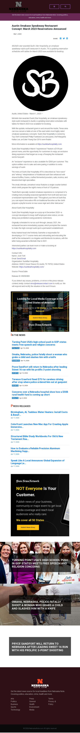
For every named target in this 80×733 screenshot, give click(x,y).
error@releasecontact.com (41, 283)
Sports (13, 707)
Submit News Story (40, 318)
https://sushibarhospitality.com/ (31, 267)
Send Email (21, 258)
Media (31, 710)
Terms (50, 698)
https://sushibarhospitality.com (49, 144)
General (32, 701)
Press (31, 698)
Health (31, 704)
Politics (14, 701)
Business (14, 704)
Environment (34, 707)
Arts (12, 698)
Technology (15, 710)
